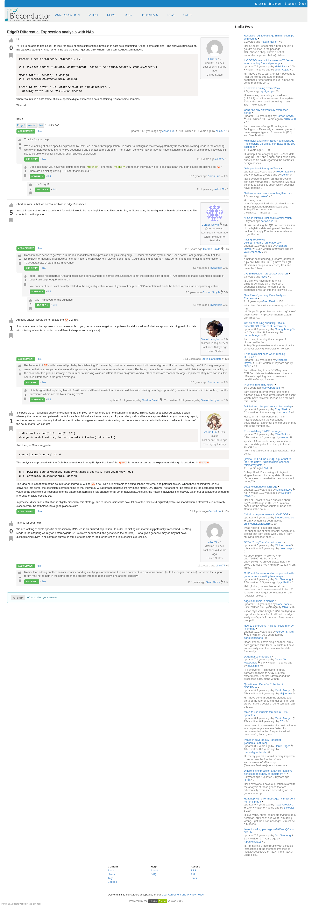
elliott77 (212, 58)
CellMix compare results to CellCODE (266, 514)
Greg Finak (269, 301)
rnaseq (32, 125)
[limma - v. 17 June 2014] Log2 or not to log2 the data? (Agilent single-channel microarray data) (267, 462)
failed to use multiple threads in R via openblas (266, 713)
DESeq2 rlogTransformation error (264, 542)
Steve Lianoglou (210, 339)
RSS (193, 870)
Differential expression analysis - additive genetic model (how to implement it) (268, 772)
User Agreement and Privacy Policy (183, 894)
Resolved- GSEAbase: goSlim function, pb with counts (269, 37)
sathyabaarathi (271, 387)
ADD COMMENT (26, 131)
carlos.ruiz (267, 221)
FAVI (265, 468)
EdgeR (21, 125)
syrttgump (267, 91)
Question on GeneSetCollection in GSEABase (264, 686)
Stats (194, 878)
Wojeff (265, 196)
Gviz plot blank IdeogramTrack (262, 168)
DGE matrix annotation (257, 656)
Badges (112, 881)
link (40, 130)
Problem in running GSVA (259, 384)
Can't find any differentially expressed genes (266, 111)
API (193, 874)
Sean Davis (213, 582)
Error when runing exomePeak (262, 88)
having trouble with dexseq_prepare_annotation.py (263, 241)
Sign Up (275, 3)
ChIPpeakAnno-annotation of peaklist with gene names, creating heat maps (268, 575)
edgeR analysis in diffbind (259, 600)
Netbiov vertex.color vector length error (267, 193)
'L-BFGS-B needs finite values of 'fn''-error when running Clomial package (269, 62)
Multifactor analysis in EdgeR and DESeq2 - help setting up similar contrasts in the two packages (269, 143)
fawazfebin (216, 267)
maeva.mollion (270, 41)
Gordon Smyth (210, 224)
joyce (264, 276)
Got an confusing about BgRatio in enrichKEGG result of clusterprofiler (265, 324)
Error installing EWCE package (262, 431)
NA (41, 125)
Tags (110, 878)
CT (264, 149)
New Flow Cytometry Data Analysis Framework (264, 297)
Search (112, 870)
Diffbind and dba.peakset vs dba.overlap (268, 406)
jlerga (247, 779)
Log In (260, 3)
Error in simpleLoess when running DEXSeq (264, 355)
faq (302, 3)
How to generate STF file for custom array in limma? (268, 627)
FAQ (153, 874)
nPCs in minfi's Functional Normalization (268, 217)
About (154, 870)
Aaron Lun (214, 176)
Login (18, 598)
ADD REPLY (32, 159)
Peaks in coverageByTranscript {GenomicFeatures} (262, 741)
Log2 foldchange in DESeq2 (260, 486)
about (290, 3)
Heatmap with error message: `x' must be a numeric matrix (269, 800)
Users (111, 874)
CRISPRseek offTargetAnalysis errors (266, 273)
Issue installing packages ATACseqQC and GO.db (269, 831)
